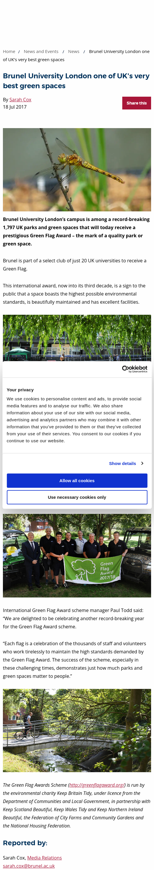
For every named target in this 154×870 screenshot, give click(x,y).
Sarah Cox (20, 99)
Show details (122, 463)
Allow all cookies (77, 480)
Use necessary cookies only (77, 497)
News (73, 51)
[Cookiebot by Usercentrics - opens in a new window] (121, 369)
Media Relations (44, 858)
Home (9, 51)
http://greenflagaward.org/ (96, 785)
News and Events (41, 51)
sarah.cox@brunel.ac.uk (29, 866)
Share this (137, 103)
